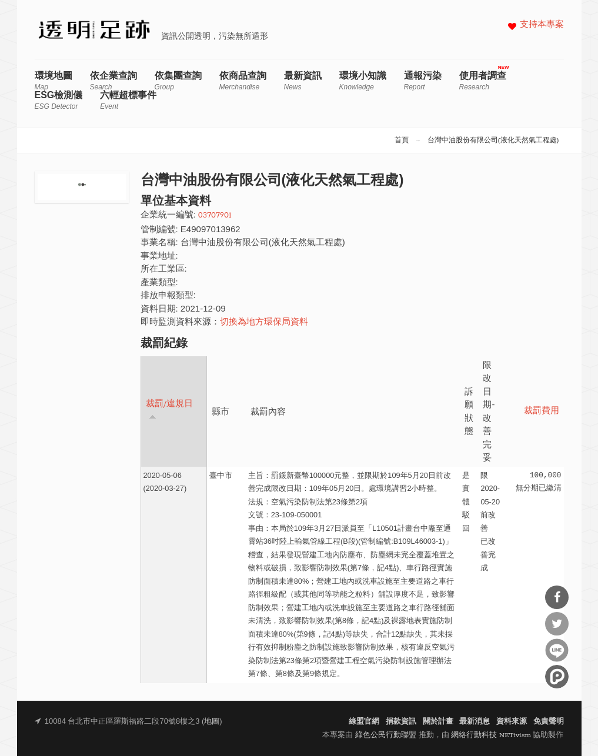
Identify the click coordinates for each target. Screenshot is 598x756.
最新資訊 (303, 81)
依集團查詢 (178, 81)
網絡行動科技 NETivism (491, 735)
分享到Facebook (557, 597)
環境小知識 (362, 81)
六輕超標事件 (128, 100)
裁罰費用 (541, 411)
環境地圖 (53, 81)
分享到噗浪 (557, 676)
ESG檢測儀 (59, 100)
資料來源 (511, 721)
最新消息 (474, 721)
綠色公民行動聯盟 (385, 735)
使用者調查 (482, 81)
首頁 (402, 140)
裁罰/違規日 (169, 409)
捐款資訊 (401, 721)
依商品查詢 (242, 81)
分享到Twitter (557, 623)
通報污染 (423, 81)
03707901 (215, 215)
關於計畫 (438, 721)
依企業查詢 (113, 81)
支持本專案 (542, 25)
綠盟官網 (364, 721)
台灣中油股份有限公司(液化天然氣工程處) (493, 140)
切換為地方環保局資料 (264, 322)
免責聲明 (548, 721)
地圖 (211, 721)
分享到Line (557, 650)
